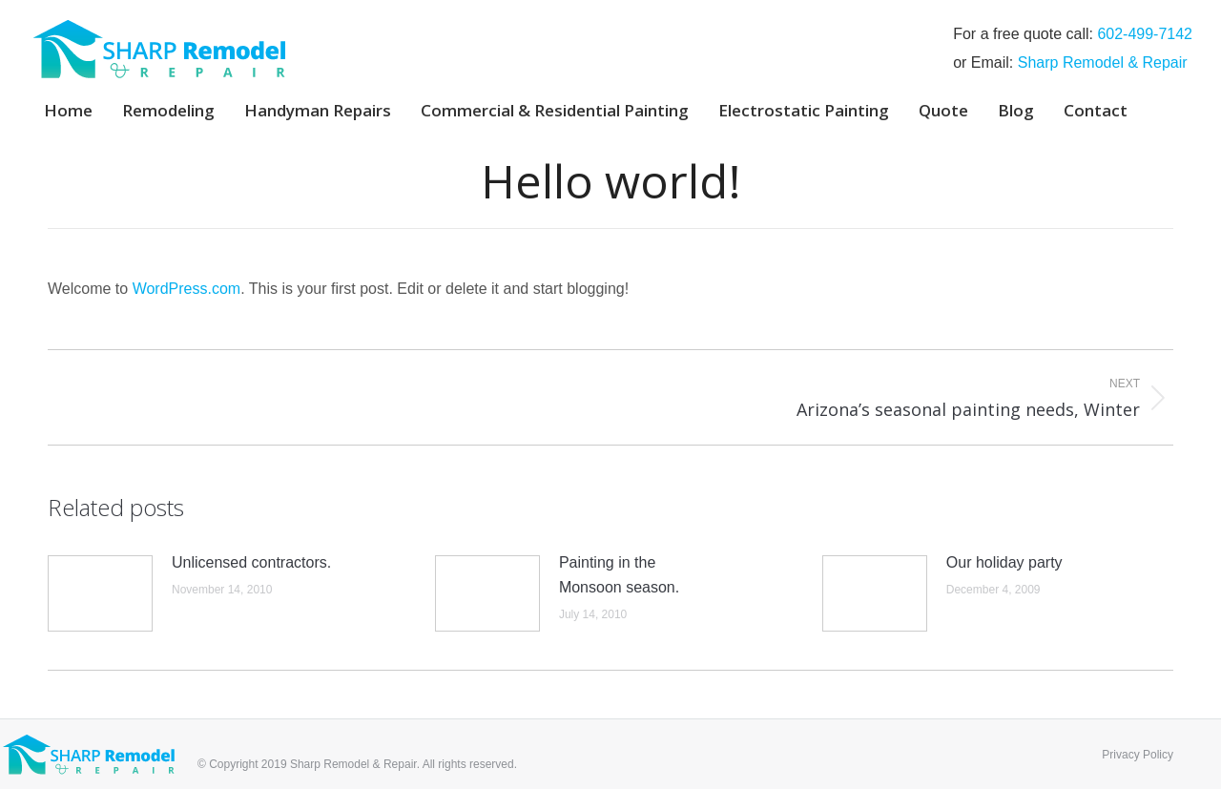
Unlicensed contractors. (251, 562)
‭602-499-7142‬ (1144, 34)
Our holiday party (1004, 562)
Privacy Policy (1137, 754)
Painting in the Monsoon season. (619, 574)
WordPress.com (187, 288)
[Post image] (100, 593)
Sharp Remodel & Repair (1103, 62)
